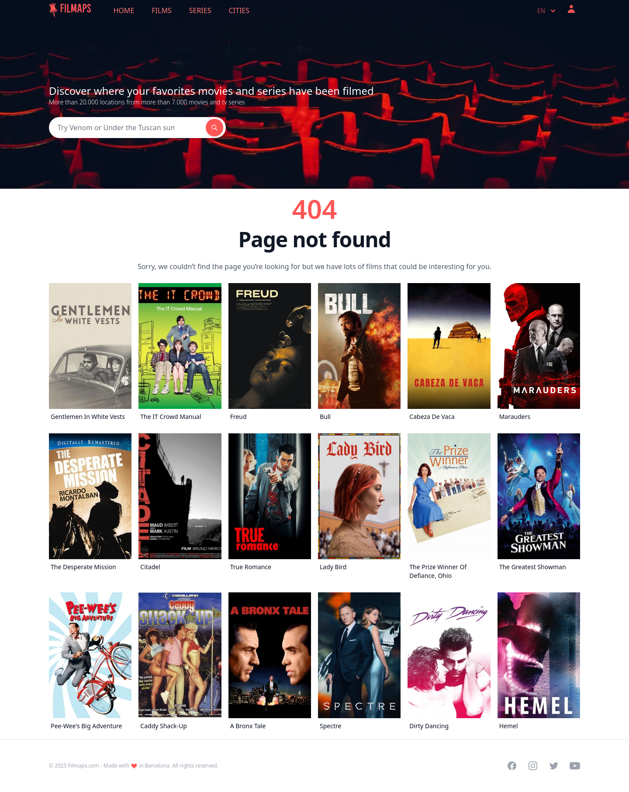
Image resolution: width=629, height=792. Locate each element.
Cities (238, 10)
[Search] (127, 127)
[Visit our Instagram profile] (533, 766)
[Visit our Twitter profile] (554, 766)
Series (200, 10)
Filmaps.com (83, 765)
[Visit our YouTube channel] (575, 766)
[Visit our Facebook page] (512, 766)
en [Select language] (547, 11)
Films (161, 10)
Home (124, 10)
